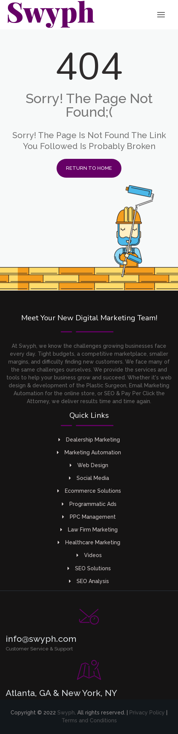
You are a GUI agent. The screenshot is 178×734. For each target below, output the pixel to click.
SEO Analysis (89, 581)
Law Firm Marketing (89, 530)
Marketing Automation (89, 452)
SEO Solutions (89, 568)
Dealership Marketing (89, 440)
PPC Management (89, 517)
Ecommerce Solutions (89, 491)
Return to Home (89, 168)
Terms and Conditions (89, 720)
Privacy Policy (147, 713)
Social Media (89, 478)
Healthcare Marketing (89, 542)
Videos (89, 555)
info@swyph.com (41, 638)
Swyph (66, 713)
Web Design (89, 465)
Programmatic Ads (89, 504)
